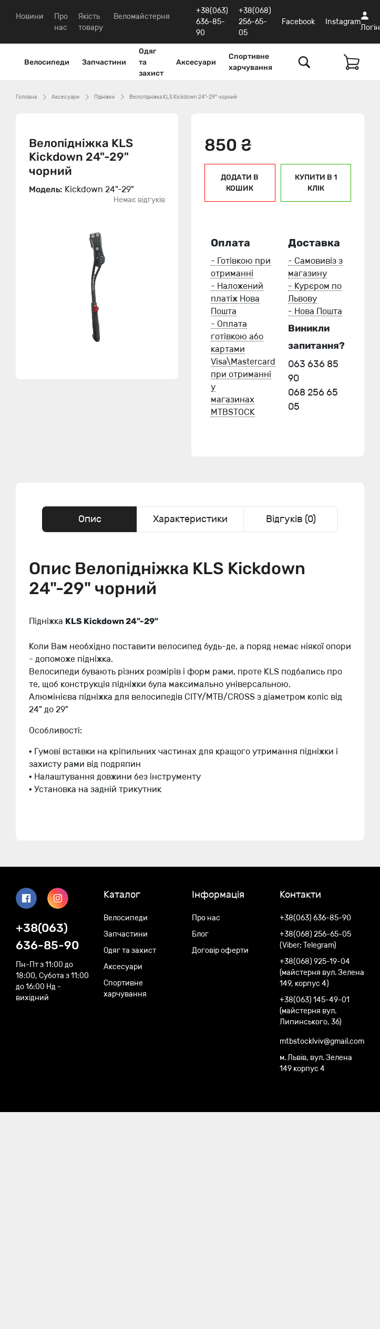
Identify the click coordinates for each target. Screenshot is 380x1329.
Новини (30, 16)
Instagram (343, 21)
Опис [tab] (89, 519)
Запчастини (104, 62)
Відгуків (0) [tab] (291, 519)
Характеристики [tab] (190, 519)
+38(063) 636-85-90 (212, 21)
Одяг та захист (151, 62)
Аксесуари (196, 62)
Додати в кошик (240, 183)
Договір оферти (220, 950)
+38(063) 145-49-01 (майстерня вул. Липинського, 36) (315, 1010)
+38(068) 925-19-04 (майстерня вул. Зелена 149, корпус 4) (322, 972)
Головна (26, 97)
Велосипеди (46, 62)
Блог (200, 934)
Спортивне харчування (250, 62)
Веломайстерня (142, 16)
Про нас (206, 917)
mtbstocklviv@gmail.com (322, 1041)
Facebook (298, 21)
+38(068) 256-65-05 (255, 21)
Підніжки (104, 97)
